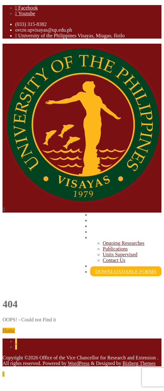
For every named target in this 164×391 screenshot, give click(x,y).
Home (9, 330)
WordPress (79, 363)
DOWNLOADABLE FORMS (125, 271)
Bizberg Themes (139, 363)
